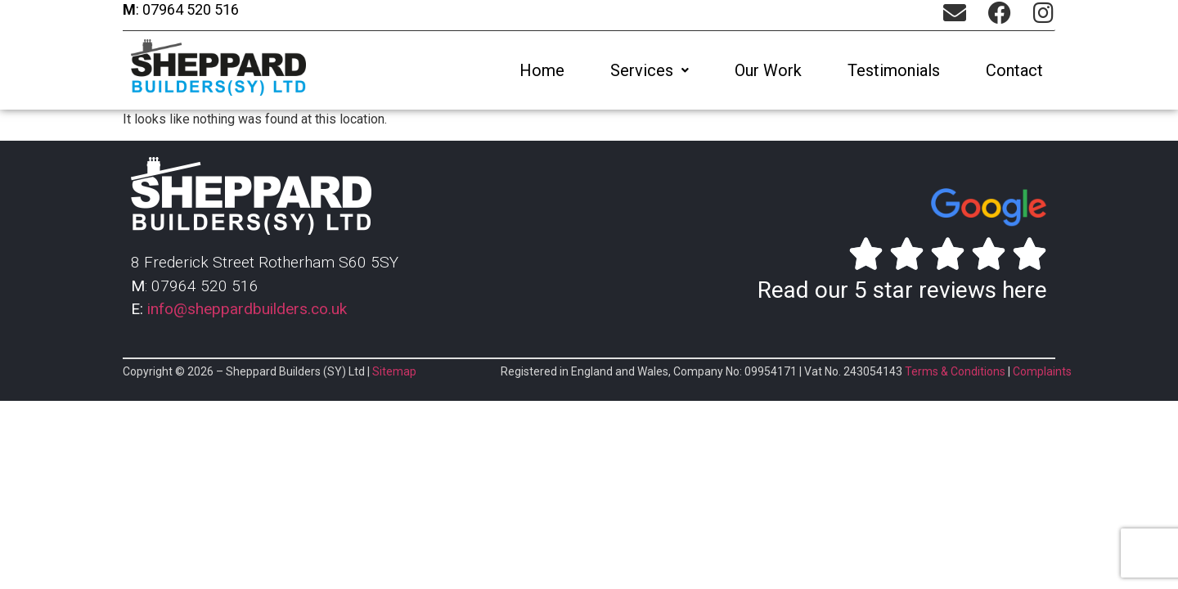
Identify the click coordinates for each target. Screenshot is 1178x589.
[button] (649, 70)
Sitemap (394, 371)
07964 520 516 (189, 9)
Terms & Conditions (955, 371)
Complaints (1042, 371)
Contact (1014, 70)
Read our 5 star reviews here (902, 290)
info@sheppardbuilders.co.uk (247, 308)
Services (649, 70)
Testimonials (894, 70)
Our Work (768, 70)
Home (541, 70)
